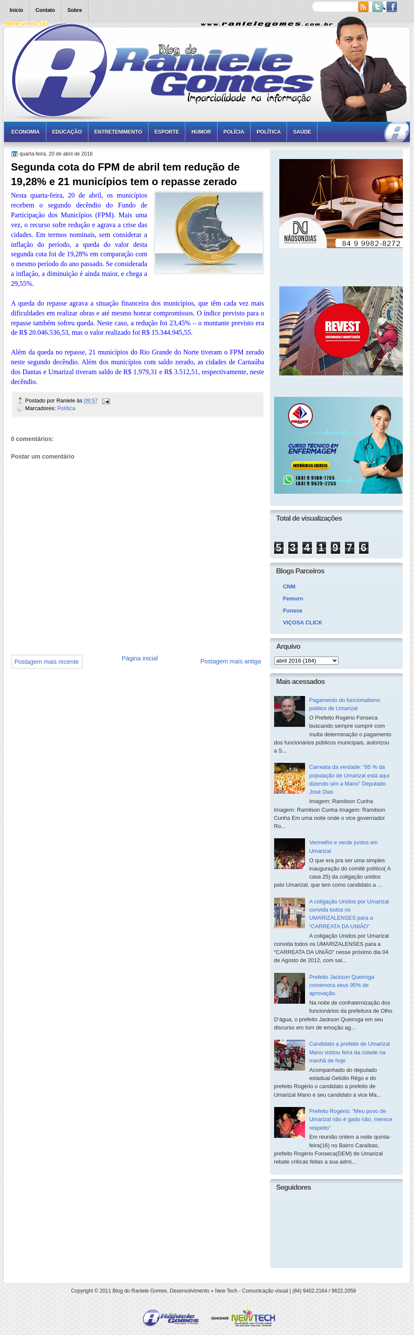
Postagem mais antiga (230, 661)
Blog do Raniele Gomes (139, 1291)
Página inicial (140, 658)
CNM (289, 586)
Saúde (302, 132)
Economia (26, 132)
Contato (45, 10)
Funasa (292, 610)
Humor (201, 132)
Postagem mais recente (47, 661)
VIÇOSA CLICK (303, 622)
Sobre (74, 10)
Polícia (234, 132)
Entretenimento (118, 132)
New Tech (226, 1291)
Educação (67, 132)
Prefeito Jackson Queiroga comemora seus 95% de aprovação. (342, 985)
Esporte (166, 132)
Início (16, 10)
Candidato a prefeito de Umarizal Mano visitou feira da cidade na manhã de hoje (349, 1052)
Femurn (293, 598)
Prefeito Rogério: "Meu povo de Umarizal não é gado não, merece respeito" (351, 1119)
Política (269, 132)
